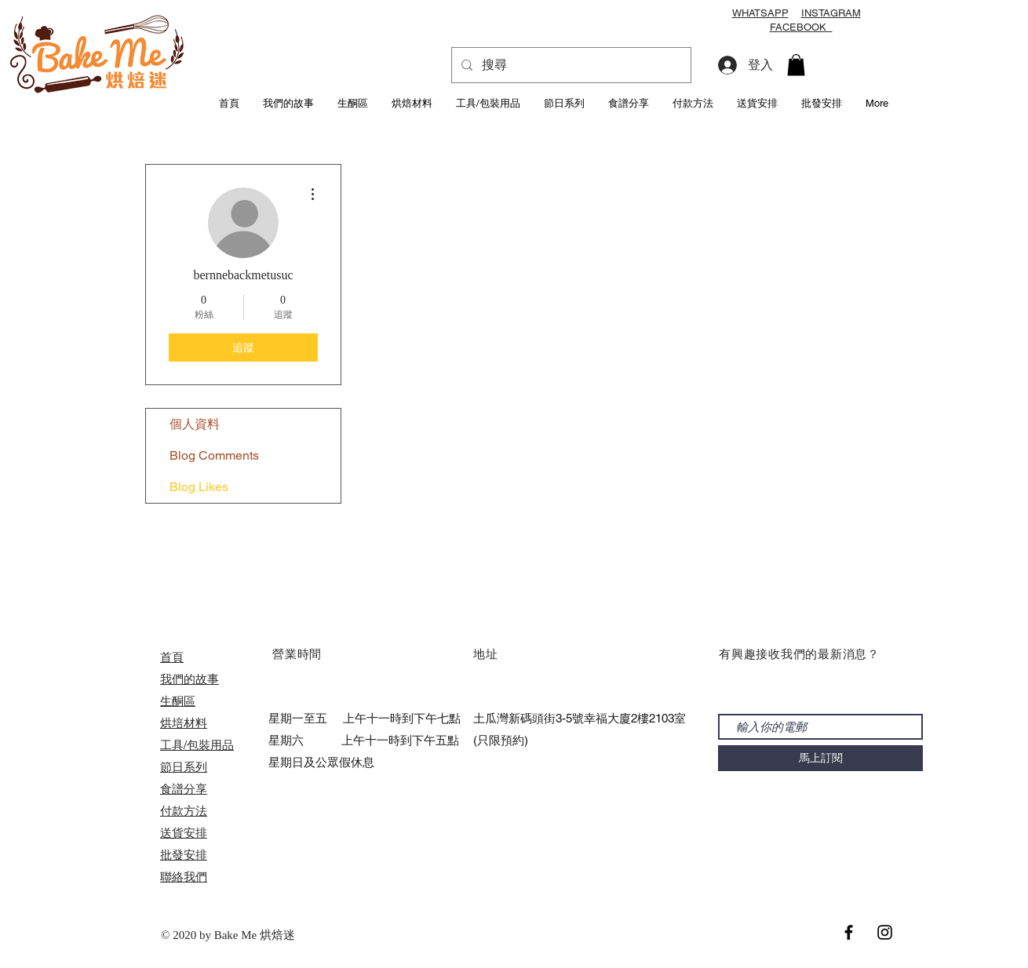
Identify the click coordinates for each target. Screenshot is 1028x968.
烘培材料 (183, 723)
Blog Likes (199, 486)
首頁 (172, 657)
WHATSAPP (760, 13)
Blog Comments (214, 455)
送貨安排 (183, 832)
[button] (796, 64)
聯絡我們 (183, 876)
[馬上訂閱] (820, 758)
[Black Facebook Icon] (848, 932)
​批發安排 (183, 854)
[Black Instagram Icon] (885, 932)
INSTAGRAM (831, 13)
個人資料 (195, 424)
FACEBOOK (801, 27)
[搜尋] (570, 65)
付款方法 (183, 810)
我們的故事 (189, 679)
